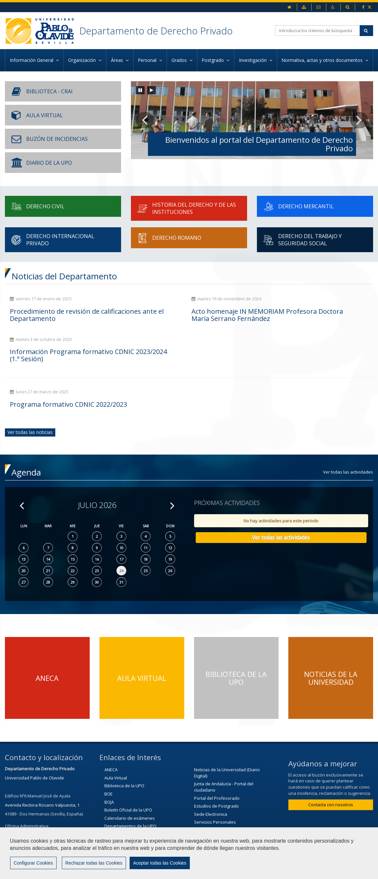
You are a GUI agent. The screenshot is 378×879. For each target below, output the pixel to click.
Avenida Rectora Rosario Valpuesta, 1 (42, 779)
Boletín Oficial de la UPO (128, 784)
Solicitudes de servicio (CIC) (221, 804)
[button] (145, 120)
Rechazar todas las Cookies (93, 863)
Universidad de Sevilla (216, 820)
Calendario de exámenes (129, 792)
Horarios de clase (121, 808)
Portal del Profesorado (217, 772)
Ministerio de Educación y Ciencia (137, 824)
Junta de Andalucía (122, 816)
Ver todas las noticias (30, 406)
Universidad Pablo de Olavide (34, 752)
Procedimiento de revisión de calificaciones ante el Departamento (54, 318)
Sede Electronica (210, 788)
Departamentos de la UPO (130, 800)
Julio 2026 (97, 479)
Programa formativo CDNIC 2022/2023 (52, 375)
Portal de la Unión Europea (220, 812)
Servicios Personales (215, 796)
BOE (108, 768)
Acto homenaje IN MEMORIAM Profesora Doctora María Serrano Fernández (182, 318)
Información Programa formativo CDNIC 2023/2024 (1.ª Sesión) (309, 318)
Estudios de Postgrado (216, 780)
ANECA (110, 744)
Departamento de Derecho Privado (158, 30)
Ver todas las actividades (348, 446)
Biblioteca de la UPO (124, 760)
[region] (189, 853)
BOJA (109, 776)
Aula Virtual (115, 752)
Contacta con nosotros (330, 779)
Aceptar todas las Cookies (159, 863)
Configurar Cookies (33, 863)
